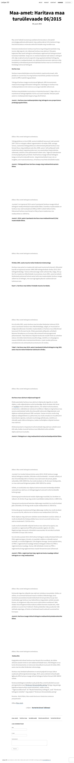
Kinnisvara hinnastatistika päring (36, 685)
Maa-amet (19, 703)
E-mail (13, 733)
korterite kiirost (56, 718)
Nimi (13, 727)
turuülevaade (33, 718)
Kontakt (53, 2)
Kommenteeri (15, 739)
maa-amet (15, 718)
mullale (16, 407)
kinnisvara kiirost (44, 718)
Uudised (60, 2)
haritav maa (23, 718)
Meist (40, 2)
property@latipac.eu (47, 760)
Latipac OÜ (5, 2)
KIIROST (46, 2)
